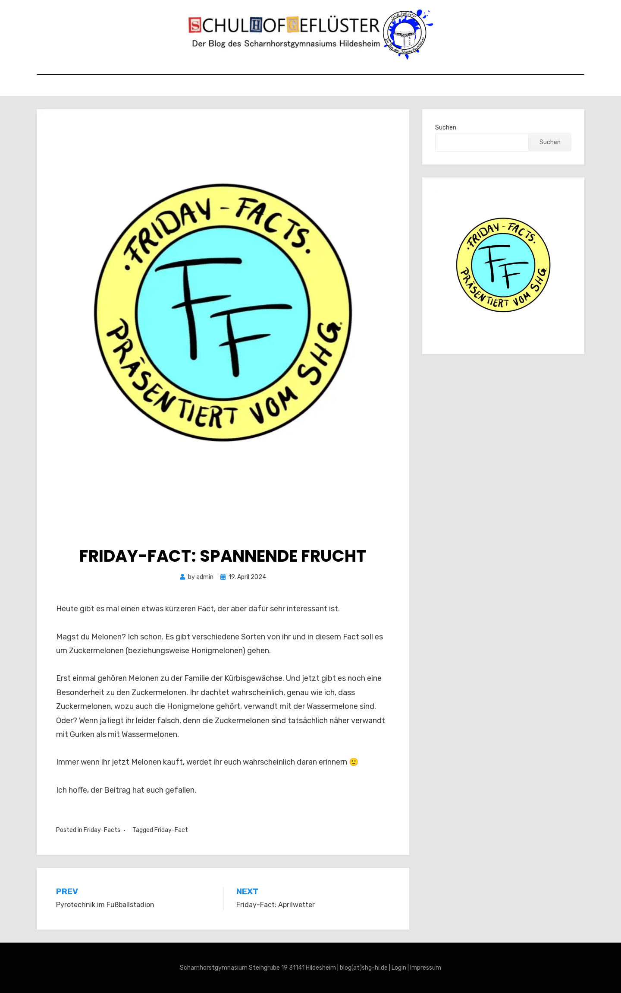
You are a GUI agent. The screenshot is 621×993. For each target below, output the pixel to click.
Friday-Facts (102, 830)
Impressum (425, 967)
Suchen (445, 127)
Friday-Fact (171, 830)
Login (399, 967)
